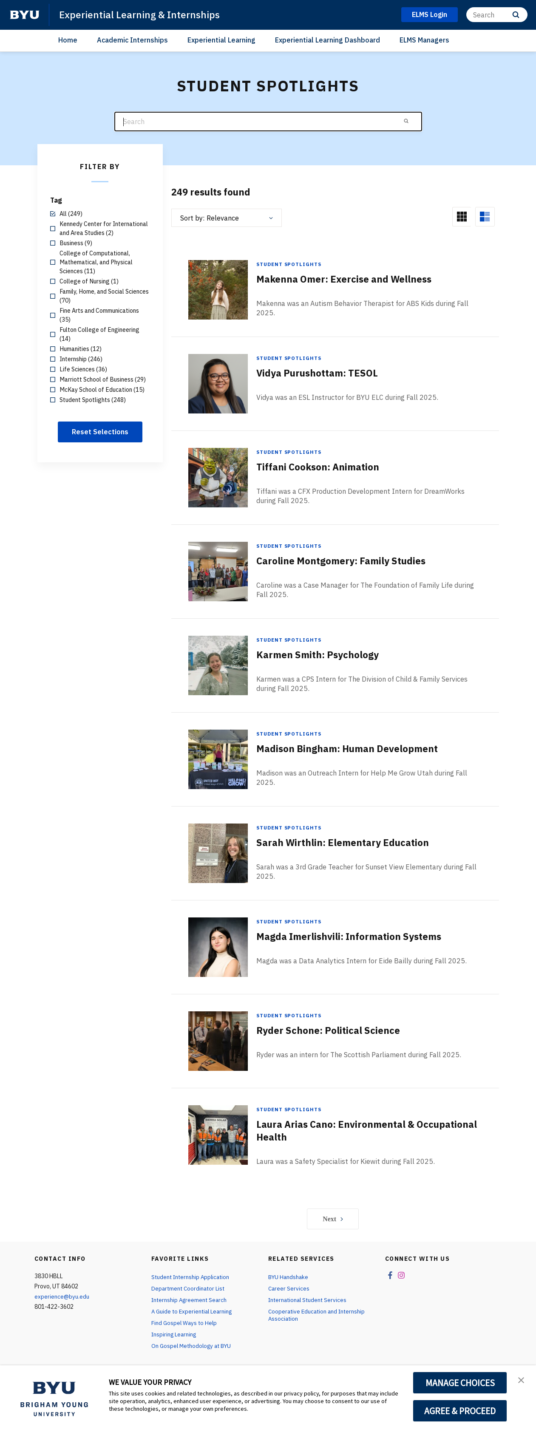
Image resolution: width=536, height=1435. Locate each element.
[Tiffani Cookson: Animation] (218, 477)
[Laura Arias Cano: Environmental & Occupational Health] (218, 1135)
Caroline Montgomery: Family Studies (348, 561)
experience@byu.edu (62, 1297)
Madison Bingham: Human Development (355, 749)
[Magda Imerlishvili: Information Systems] (218, 947)
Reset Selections (100, 431)
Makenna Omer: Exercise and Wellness (351, 279)
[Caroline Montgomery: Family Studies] (218, 571)
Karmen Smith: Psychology (322, 655)
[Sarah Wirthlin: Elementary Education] (218, 853)
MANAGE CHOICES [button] (460, 1383)
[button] (521, 1380)
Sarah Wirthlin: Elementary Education (349, 842)
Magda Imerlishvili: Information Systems (356, 936)
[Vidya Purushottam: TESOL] (218, 383)
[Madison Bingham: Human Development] (218, 759)
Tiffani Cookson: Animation (322, 467)
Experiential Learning (221, 40)
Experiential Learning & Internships (143, 14)
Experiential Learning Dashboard (327, 40)
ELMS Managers (424, 40)
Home (67, 40)
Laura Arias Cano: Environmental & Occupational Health (341, 1131)
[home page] (25, 15)
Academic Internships (132, 40)
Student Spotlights (289, 264)
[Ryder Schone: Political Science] (218, 1041)
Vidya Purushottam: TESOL (322, 373)
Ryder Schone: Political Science (333, 1030)
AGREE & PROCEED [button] (460, 1411)
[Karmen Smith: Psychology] (218, 665)
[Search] (496, 14)
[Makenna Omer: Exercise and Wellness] (218, 289)
